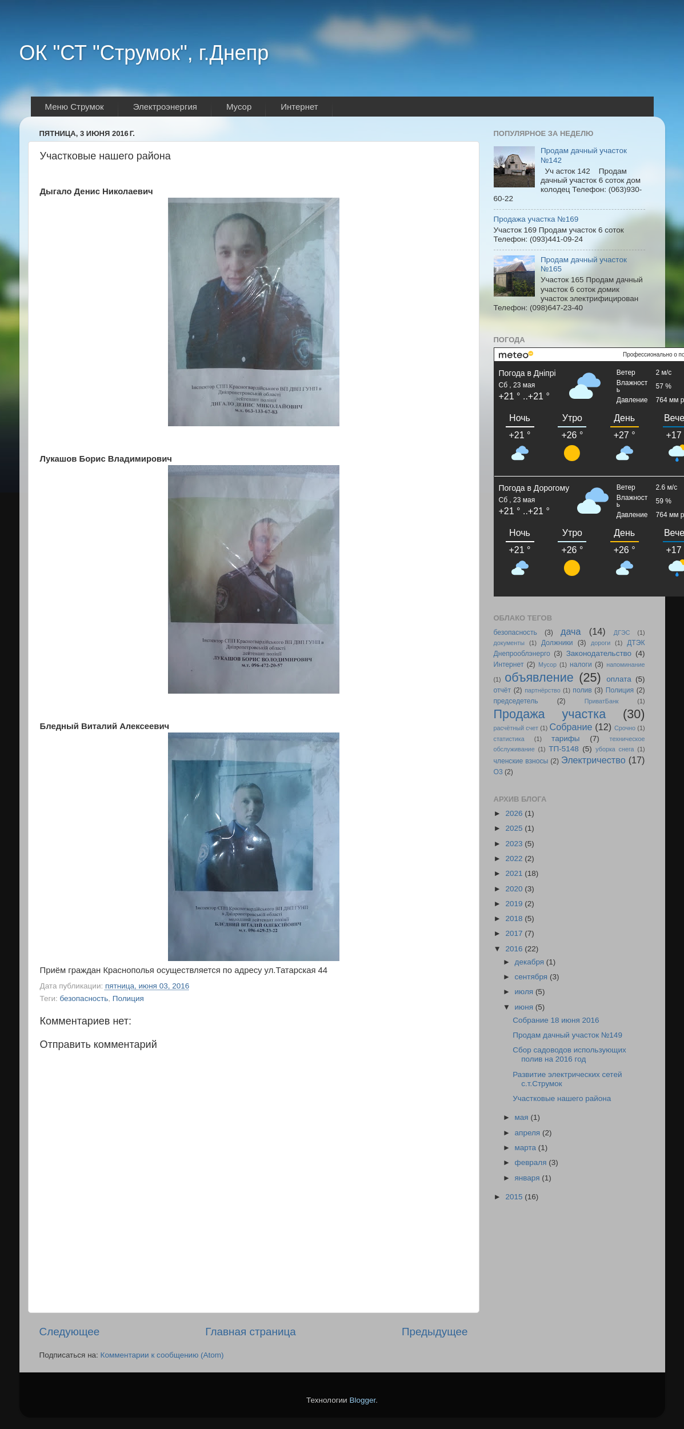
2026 (515, 813)
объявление (539, 677)
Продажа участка (550, 714)
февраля (532, 1162)
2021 (515, 873)
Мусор (547, 664)
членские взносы (521, 761)
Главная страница (250, 1332)
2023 (515, 843)
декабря (530, 962)
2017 (515, 933)
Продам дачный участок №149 (567, 1035)
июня (525, 1007)
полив (582, 690)
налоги (581, 665)
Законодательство (598, 653)
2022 (515, 858)
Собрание (571, 727)
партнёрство (543, 690)
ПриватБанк (602, 701)
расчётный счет (516, 727)
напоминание (625, 664)
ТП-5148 (563, 748)
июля (525, 991)
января (528, 1178)
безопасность (83, 998)
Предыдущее (435, 1332)
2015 (515, 1196)
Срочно (624, 727)
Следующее (69, 1332)
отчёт (502, 690)
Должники (557, 643)
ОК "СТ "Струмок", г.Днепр (144, 53)
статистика (509, 738)
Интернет (509, 665)
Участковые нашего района (562, 1098)
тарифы (565, 738)
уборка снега (614, 749)
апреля (528, 1132)
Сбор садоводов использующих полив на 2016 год (569, 1054)
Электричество (593, 760)
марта (526, 1147)
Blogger (362, 1400)
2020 (515, 888)
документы (509, 642)
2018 (515, 918)
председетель (516, 701)
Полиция (128, 998)
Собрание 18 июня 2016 (556, 1020)
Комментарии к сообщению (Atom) (162, 1355)
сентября (532, 976)
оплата (618, 679)
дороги (600, 642)
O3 (498, 772)
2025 (515, 828)
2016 (515, 948)
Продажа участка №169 (536, 219)
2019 (515, 903)
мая (523, 1117)
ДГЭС (622, 632)
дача (571, 631)
